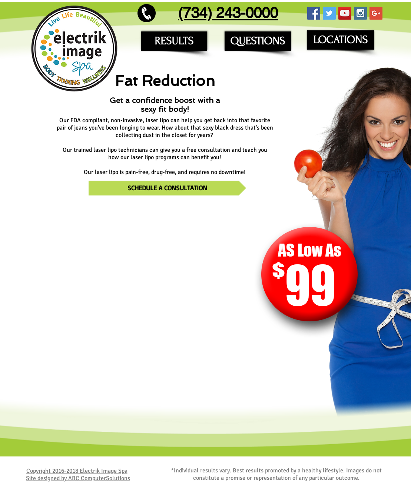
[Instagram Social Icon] (360, 13)
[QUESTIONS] (258, 41)
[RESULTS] (174, 41)
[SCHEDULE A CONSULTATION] (167, 188)
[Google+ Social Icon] (375, 13)
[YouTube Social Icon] (344, 13)
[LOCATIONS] (340, 40)
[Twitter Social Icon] (329, 13)
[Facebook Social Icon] (313, 13)
